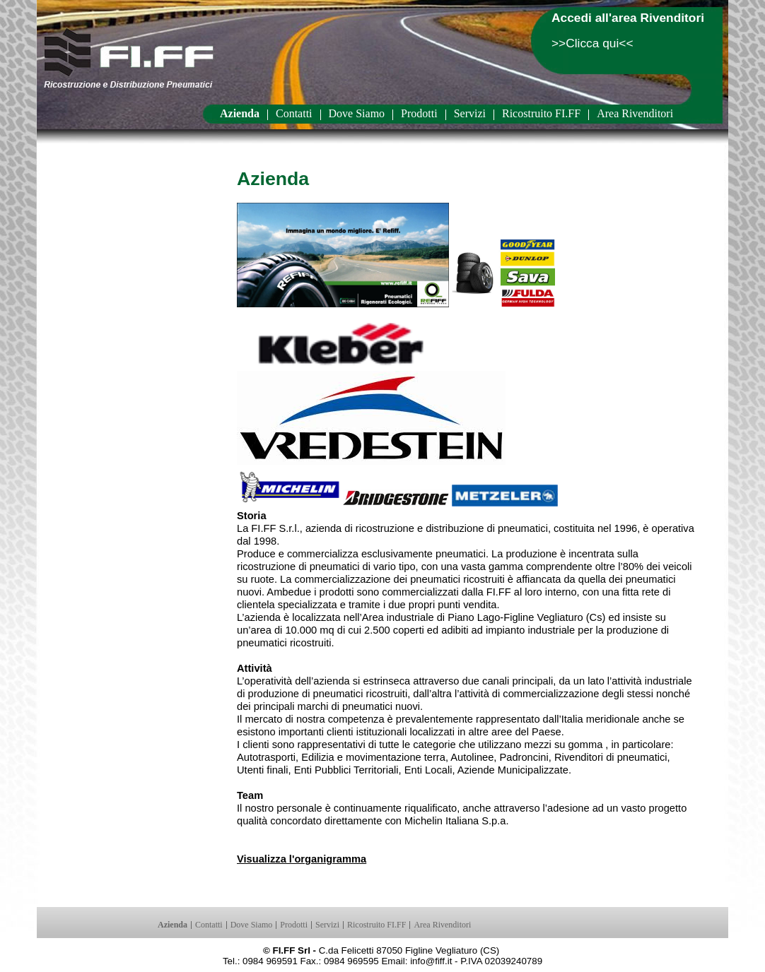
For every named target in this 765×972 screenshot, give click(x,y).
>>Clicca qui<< (592, 43)
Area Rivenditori (635, 114)
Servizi (470, 114)
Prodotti (419, 114)
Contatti (294, 114)
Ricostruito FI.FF (541, 114)
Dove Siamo (357, 114)
